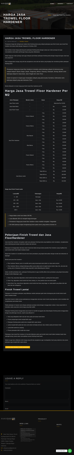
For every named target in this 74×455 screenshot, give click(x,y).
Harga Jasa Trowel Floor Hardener (62, 15)
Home (52, 3)
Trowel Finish (23, 41)
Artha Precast (11, 41)
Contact (70, 3)
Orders (61, 3)
